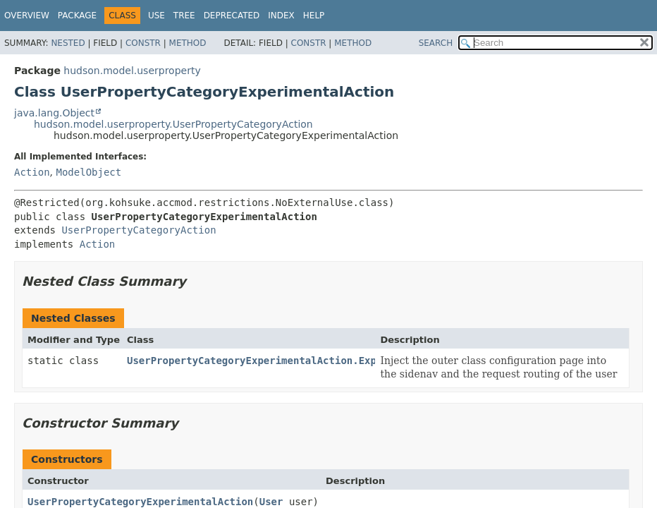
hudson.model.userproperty (131, 70)
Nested (68, 43)
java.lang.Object (54, 113)
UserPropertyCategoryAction (138, 230)
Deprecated (232, 15)
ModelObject (88, 172)
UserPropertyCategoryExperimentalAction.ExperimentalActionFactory (317, 360)
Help (314, 15)
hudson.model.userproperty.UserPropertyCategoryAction (173, 124)
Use (156, 15)
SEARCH (436, 43)
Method (188, 43)
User (271, 501)
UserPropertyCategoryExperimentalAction (140, 501)
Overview (26, 15)
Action (32, 172)
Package (77, 15)
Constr (143, 43)
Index (281, 15)
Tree (184, 15)
